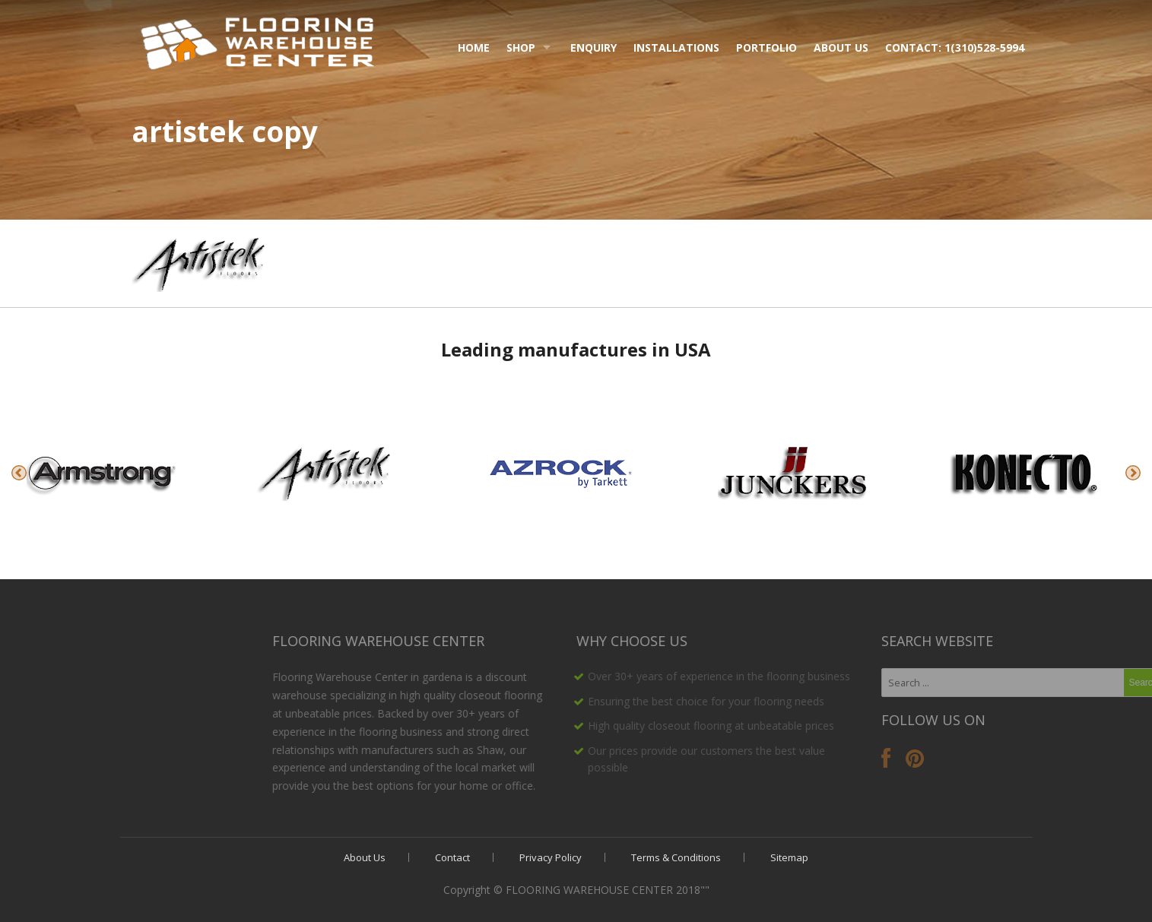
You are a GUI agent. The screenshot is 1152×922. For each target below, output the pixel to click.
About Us (841, 47)
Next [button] (1133, 472)
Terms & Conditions (676, 857)
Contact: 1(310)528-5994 (954, 47)
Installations (676, 47)
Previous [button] (19, 472)
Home (474, 47)
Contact (452, 857)
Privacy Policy (550, 857)
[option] (115, 473)
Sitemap (789, 857)
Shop (520, 47)
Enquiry (593, 47)
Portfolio (766, 47)
